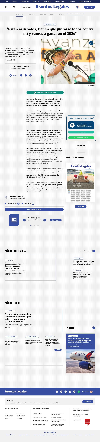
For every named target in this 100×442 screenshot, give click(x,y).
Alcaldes (14, 1)
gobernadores (25, 1)
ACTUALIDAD (19, 14)
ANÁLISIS (61, 14)
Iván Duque (27, 204)
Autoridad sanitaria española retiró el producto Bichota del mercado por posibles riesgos (52, 393)
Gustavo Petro (12, 204)
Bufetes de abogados (85, 1)
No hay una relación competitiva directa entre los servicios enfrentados (80, 397)
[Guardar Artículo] (13, 75)
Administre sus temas (34, 209)
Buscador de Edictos (75, 14)
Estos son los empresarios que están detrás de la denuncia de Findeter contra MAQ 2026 (15, 265)
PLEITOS (52, 14)
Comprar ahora (81, 132)
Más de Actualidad (16, 251)
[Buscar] (14, 7)
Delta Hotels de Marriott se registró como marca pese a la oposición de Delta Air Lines (79, 391)
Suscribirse (89, 7)
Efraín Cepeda (47, 1)
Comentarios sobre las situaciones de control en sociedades (33, 393)
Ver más (81, 206)
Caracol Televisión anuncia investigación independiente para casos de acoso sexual (84, 262)
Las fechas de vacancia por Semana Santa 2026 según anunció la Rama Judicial (12, 394)
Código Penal (35, 1)
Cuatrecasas (72, 1)
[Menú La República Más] (6, 7)
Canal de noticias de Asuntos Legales (45, 93)
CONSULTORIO (31, 14)
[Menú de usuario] (77, 7)
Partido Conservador (59, 1)
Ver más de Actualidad (87, 251)
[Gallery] (34, 219)
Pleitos (70, 379)
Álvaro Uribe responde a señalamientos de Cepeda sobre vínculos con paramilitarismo (82, 275)
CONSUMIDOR (43, 14)
